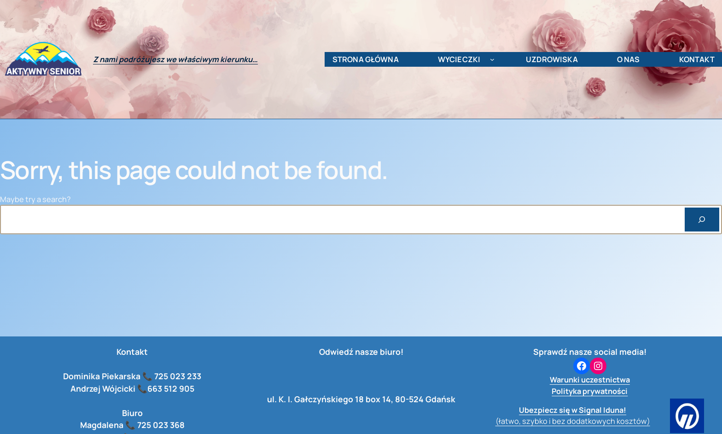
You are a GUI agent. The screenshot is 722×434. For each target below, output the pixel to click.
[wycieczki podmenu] (492, 59)
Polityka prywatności (590, 391)
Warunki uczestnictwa (590, 380)
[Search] (702, 219)
